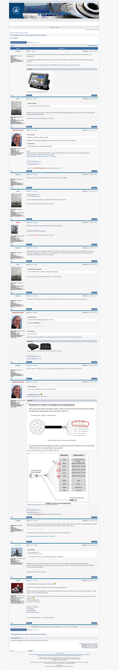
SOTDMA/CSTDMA (64, 140)
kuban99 (17, 51)
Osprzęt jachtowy (41, 35)
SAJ (45, 655)
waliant (18, 222)
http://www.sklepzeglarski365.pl (35, 553)
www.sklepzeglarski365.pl (33, 196)
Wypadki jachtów (51, 655)
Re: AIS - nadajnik (33, 98)
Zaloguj (57, 27)
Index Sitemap (59, 653)
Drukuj (12, 45)
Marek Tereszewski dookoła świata (62, 655)
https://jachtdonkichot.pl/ (33, 612)
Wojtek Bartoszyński (18, 130)
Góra (12, 95)
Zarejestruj (52, 27)
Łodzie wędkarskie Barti (67, 654)
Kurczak (18, 580)
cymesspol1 (18, 545)
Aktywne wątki (24, 32)
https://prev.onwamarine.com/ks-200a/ (37, 396)
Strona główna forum (17, 35)
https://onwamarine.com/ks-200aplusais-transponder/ (40, 154)
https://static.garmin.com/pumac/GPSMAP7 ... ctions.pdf (41, 156)
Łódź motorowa (32, 654)
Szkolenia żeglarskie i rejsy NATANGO (81, 654)
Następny (95, 45)
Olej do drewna (40, 655)
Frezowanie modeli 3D (41, 654)
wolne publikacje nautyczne (34, 161)
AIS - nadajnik (14, 38)
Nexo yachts (58, 654)
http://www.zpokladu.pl (40, 231)
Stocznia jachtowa (51, 654)
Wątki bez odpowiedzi (15, 32)
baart (17, 98)
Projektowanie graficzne (76, 655)
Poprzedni (90, 45)
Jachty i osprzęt (29, 35)
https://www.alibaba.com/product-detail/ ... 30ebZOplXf (41, 536)
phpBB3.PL (70, 666)
